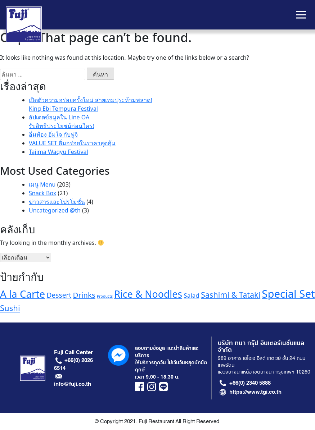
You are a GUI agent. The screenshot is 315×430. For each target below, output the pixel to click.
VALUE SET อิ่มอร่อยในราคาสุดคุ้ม (72, 143)
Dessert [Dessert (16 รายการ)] (58, 295)
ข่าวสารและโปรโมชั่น (57, 202)
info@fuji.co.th (72, 384)
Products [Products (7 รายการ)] (105, 296)
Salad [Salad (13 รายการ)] (191, 295)
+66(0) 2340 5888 (250, 383)
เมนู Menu (42, 184)
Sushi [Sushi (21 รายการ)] (10, 307)
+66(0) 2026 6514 (73, 364)
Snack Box (42, 193)
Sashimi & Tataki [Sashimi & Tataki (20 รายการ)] (230, 294)
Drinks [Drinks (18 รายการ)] (84, 295)
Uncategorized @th (55, 210)
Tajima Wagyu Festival (58, 152)
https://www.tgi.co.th (255, 392)
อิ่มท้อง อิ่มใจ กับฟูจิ (53, 134)
